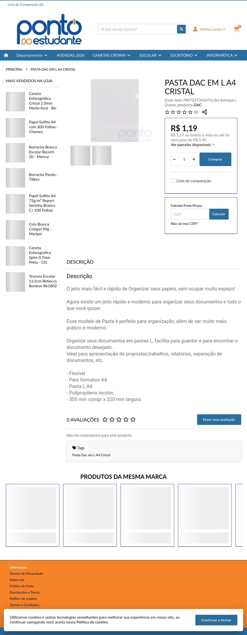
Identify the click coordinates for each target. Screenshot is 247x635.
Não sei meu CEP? (184, 223)
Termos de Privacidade (26, 573)
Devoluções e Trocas (25, 592)
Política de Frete (22, 586)
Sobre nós (17, 580)
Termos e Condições (24, 605)
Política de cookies (23, 598)
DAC (198, 104)
